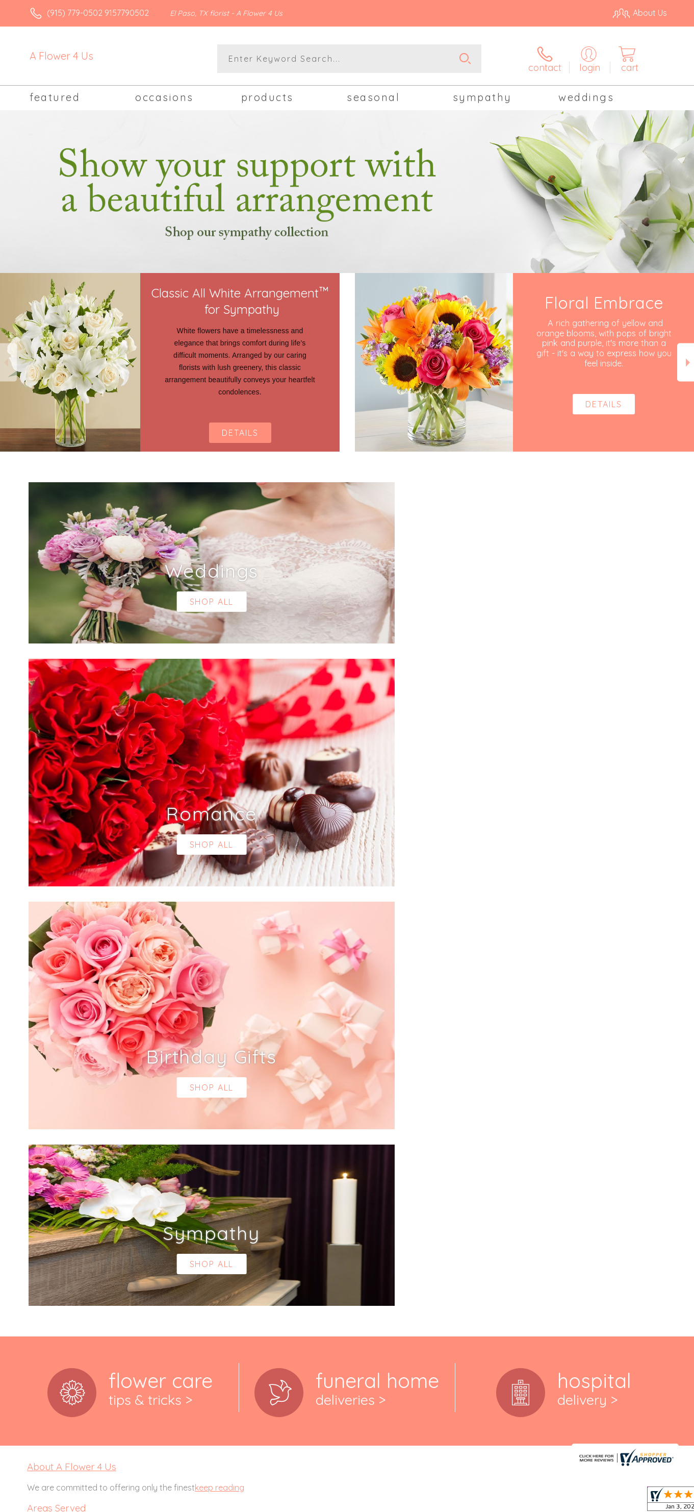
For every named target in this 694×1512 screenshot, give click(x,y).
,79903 (85, 1164)
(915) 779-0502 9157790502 (98, 13)
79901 (37, 1164)
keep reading (219, 1067)
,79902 (60, 1164)
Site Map (639, 1501)
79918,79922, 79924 (62, 1224)
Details (240, 433)
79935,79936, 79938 (62, 1254)
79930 (38, 1244)
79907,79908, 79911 (61, 1203)
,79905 (61, 1193)
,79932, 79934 (73, 1244)
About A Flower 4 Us (71, 1047)
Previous (8, 362)
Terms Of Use (444, 1501)
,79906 (86, 1193)
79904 (38, 1193)
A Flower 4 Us (61, 55)
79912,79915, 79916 (60, 1213)
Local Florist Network (576, 1501)
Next (685, 362)
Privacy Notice (503, 1501)
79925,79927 (49, 1234)
